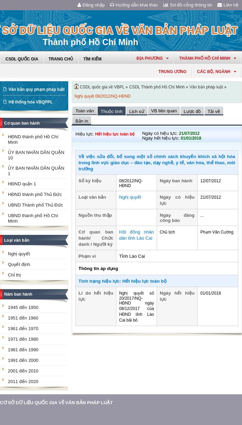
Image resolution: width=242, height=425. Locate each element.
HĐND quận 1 (22, 183)
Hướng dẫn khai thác (134, 5)
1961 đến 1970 (23, 328)
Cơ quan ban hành (22, 123)
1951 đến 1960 (23, 318)
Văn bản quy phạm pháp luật (37, 89)
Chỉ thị (14, 275)
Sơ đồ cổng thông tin (187, 5)
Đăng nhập (91, 5)
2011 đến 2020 (23, 381)
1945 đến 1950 (23, 307)
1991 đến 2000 (23, 360)
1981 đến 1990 (23, 349)
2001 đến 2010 (23, 370)
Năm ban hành (18, 294)
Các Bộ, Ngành (216, 71)
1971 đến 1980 (23, 339)
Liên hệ (228, 5)
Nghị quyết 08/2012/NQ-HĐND (102, 96)
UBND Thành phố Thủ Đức (35, 205)
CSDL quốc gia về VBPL (102, 87)
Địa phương (153, 58)
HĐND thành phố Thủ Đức (35, 194)
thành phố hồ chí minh (207, 58)
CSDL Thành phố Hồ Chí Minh (157, 87)
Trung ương (172, 71)
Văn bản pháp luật (206, 87)
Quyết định (19, 264)
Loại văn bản (16, 240)
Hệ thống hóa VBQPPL (31, 102)
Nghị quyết (19, 253)
